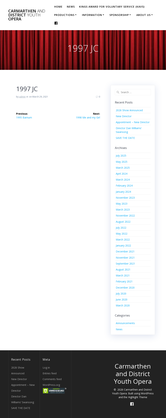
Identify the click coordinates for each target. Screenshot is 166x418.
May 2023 (121, 203)
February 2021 (124, 281)
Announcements (125, 323)
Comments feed (52, 379)
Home (58, 6)
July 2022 (121, 227)
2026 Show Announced (129, 110)
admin (22, 96)
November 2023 (125, 197)
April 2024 (121, 173)
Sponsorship (119, 15)
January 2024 (123, 191)
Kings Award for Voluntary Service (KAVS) (112, 6)
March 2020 (123, 305)
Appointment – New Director (133, 122)
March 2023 (123, 209)
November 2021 (125, 257)
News (71, 6)
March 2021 (123, 275)
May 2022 (121, 233)
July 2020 (121, 293)
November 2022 (125, 215)
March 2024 (123, 179)
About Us (143, 15)
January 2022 (123, 245)
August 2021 (123, 269)
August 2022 (123, 221)
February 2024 (124, 185)
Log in (46, 367)
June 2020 (121, 299)
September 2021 (125, 263)
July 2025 (121, 155)
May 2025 (121, 161)
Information (92, 15)
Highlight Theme (137, 397)
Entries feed (50, 373)
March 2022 (123, 239)
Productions (64, 15)
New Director (123, 116)
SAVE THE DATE (125, 138)
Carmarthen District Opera (26, 15)
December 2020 (125, 287)
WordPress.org (51, 385)
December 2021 (125, 251)
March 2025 (123, 167)
